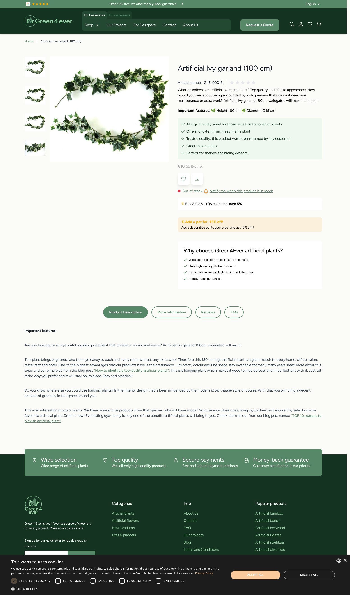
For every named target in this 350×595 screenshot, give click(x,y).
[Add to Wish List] (184, 179)
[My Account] (301, 24)
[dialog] (175, 575)
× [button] (345, 560)
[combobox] (338, 560)
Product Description (125, 312)
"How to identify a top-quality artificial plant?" (131, 370)
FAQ (234, 312)
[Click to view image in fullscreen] (109, 109)
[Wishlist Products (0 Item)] (310, 24)
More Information (171, 312)
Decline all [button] (309, 575)
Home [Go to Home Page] (29, 41)
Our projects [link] (194, 535)
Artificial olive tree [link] (270, 549)
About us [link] (191, 513)
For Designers (145, 25)
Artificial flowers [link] (125, 520)
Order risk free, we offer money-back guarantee (147, 4)
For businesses (94, 15)
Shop (92, 25)
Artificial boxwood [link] (270, 528)
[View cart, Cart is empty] (319, 24)
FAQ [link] (187, 528)
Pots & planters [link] (124, 535)
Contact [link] (190, 520)
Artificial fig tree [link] (268, 535)
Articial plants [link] (123, 513)
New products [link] (123, 528)
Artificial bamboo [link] (269, 513)
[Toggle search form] (292, 24)
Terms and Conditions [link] (201, 549)
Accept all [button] (255, 575)
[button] (243, 82)
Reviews (208, 312)
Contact (169, 25)
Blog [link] (187, 542)
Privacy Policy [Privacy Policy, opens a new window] (204, 573)
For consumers (119, 15)
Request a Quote (259, 25)
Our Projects (116, 25)
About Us (190, 25)
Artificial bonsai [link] (267, 520)
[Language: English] (313, 4)
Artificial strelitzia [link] (269, 542)
